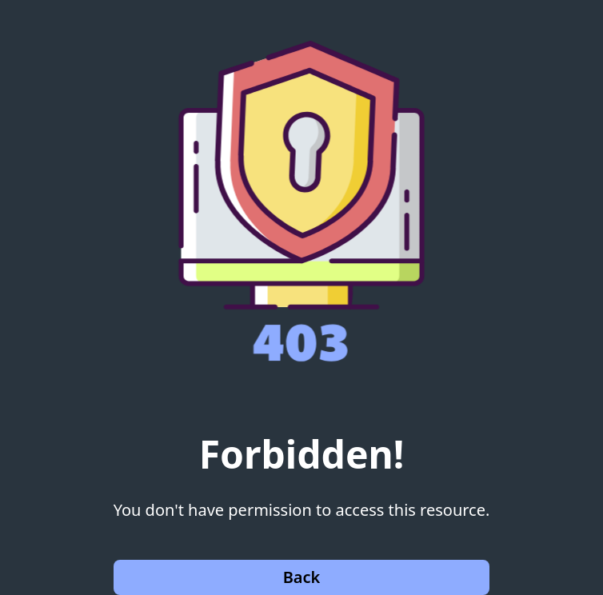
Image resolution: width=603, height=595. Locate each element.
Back (302, 577)
